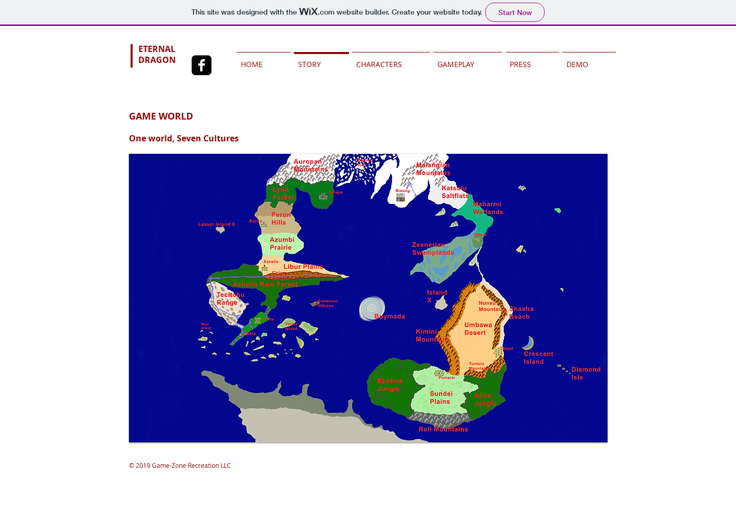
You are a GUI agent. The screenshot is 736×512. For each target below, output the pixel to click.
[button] (368, 298)
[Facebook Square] (201, 65)
